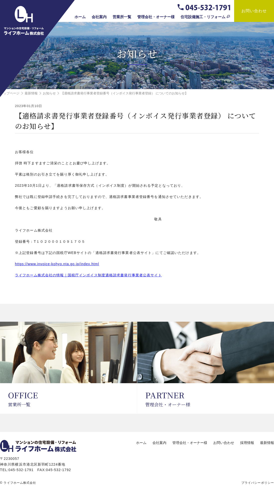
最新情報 (267, 443)
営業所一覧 (122, 17)
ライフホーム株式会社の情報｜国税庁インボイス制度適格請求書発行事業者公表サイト (88, 275)
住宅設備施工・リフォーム (203, 17)
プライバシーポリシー (257, 483)
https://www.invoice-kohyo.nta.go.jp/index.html (57, 264)
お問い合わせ (254, 11)
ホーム (80, 17)
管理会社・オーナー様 (156, 17)
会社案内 (99, 17)
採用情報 (247, 443)
